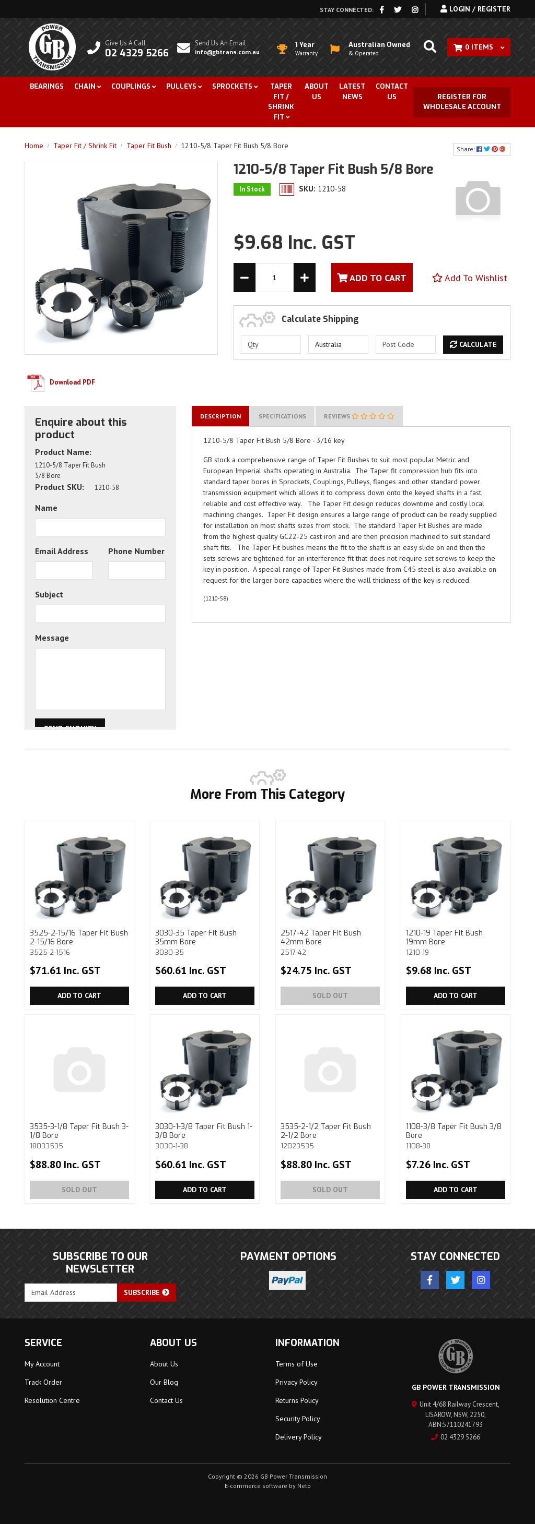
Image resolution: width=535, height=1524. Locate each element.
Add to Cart (79, 995)
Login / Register (475, 9)
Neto (304, 1486)
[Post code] (406, 344)
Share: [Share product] (482, 149)
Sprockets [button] (232, 86)
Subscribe (146, 1292)
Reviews (359, 416)
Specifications (282, 416)
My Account (42, 1364)
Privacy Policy (296, 1382)
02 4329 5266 (455, 1437)
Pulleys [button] (181, 86)
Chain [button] (85, 86)
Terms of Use (296, 1364)
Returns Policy (297, 1400)
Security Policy (297, 1418)
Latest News (352, 91)
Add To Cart (371, 278)
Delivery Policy (298, 1437)
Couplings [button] (130, 86)
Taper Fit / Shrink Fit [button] (281, 102)
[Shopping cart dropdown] (478, 47)
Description (220, 416)
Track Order (43, 1382)
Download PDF (60, 382)
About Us (317, 91)
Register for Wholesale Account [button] (462, 102)
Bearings (47, 86)
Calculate (473, 344)
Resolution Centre (52, 1400)
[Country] (338, 344)
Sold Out (330, 995)
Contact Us (392, 91)
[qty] (271, 344)
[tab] (220, 416)
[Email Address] (71, 1292)
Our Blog (164, 1382)
